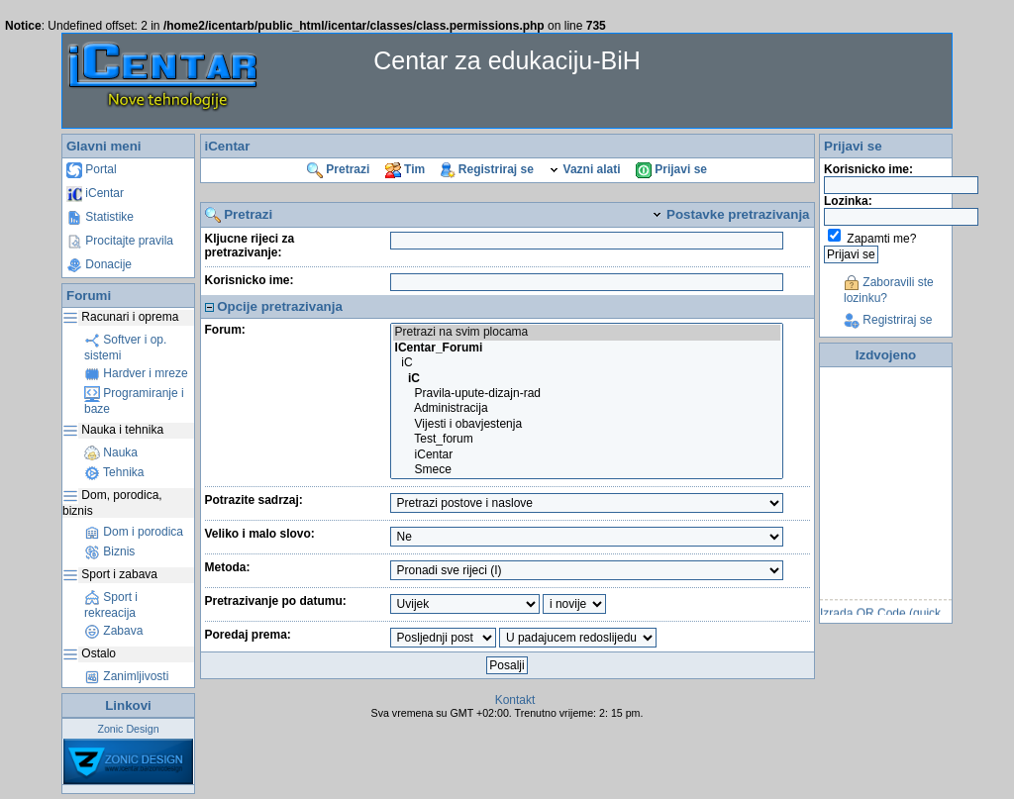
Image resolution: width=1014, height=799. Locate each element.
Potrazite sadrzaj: (254, 500)
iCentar (95, 193)
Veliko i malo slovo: (260, 534)
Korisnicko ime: (249, 280)
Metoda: (228, 567)
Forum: (225, 330)
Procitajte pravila (119, 241)
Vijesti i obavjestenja (586, 424)
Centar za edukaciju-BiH (507, 60)
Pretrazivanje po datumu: (276, 601)
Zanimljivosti (126, 676)
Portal (91, 169)
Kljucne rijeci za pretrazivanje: (250, 245)
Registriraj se (487, 169)
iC (586, 362)
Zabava (113, 631)
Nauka (111, 452)
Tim (405, 169)
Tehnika (114, 472)
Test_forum (586, 439)
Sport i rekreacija (111, 605)
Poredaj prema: (248, 635)
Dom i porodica (133, 532)
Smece (586, 469)
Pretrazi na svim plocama (586, 332)
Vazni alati (584, 169)
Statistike (100, 217)
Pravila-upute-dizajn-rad (586, 393)
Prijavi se (671, 169)
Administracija (586, 408)
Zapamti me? (881, 239)
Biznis (109, 551)
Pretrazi (338, 169)
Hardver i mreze (136, 373)
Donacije (99, 264)
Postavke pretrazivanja (730, 214)
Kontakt (515, 700)
